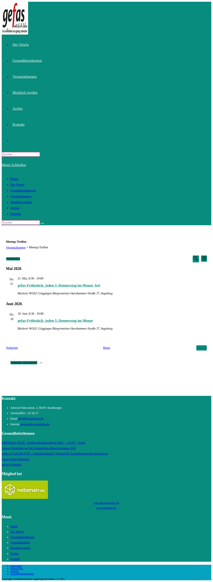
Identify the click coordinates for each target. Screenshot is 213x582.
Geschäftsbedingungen (22, 573)
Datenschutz (16, 568)
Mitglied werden (21, 202)
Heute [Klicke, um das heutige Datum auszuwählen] (106, 347)
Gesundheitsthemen (23, 190)
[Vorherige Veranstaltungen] (12, 347)
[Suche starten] (42, 223)
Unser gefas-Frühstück (15, 459)
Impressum (16, 566)
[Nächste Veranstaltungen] (201, 347)
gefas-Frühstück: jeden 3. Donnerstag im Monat (55, 321)
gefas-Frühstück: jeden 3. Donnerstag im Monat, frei (59, 285)
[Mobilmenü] (14, 165)
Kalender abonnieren (24, 362)
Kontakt (15, 214)
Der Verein (17, 184)
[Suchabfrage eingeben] (21, 154)
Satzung (14, 571)
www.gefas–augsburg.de (34, 424)
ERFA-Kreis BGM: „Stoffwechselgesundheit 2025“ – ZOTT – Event (43, 442)
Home (14, 179)
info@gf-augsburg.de (30, 418)
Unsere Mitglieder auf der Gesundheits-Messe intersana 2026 (39, 448)
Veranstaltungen (20, 196)
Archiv (14, 208)
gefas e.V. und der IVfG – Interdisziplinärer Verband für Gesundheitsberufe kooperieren (55, 453)
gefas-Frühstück (11, 464)
